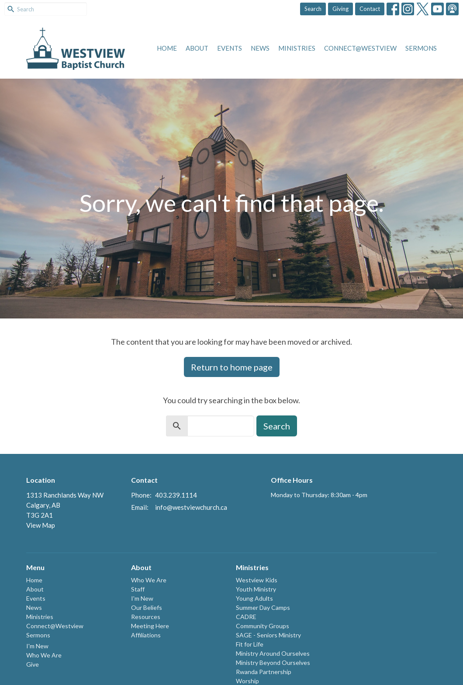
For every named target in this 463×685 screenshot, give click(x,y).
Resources (145, 616)
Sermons (421, 48)
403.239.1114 (176, 495)
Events (229, 48)
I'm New (37, 646)
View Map (40, 525)
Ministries (296, 48)
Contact (369, 8)
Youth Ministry (256, 589)
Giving (340, 8)
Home (167, 48)
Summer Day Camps (263, 607)
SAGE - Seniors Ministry (268, 635)
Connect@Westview (360, 48)
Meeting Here (150, 626)
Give (32, 664)
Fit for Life (249, 644)
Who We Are (44, 655)
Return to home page (232, 367)
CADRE (246, 616)
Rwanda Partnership (263, 671)
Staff (138, 589)
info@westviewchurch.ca (191, 507)
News (260, 48)
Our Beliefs (146, 607)
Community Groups (262, 626)
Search (312, 8)
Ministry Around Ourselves (273, 653)
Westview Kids (256, 580)
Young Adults (254, 598)
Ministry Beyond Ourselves (273, 662)
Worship (247, 681)
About (197, 48)
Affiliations (146, 635)
